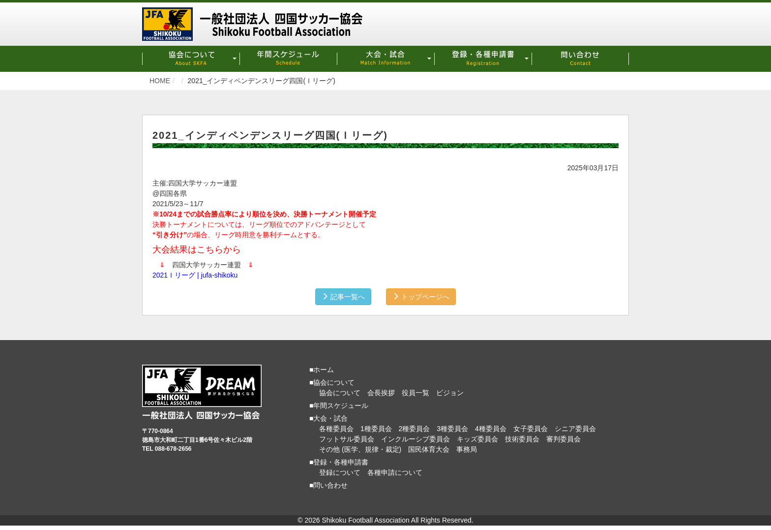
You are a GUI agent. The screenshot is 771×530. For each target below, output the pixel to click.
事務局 (466, 449)
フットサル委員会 (346, 438)
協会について (339, 392)
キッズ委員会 (477, 438)
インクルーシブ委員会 (415, 438)
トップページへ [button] (421, 296)
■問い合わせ (328, 485)
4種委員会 (490, 428)
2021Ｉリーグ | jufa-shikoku (194, 275)
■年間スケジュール (338, 405)
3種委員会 (452, 428)
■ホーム (321, 369)
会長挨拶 (381, 392)
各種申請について (394, 472)
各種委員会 (336, 428)
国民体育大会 (428, 449)
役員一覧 (415, 392)
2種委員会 (414, 428)
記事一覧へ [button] (342, 296)
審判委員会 (563, 438)
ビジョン (450, 392)
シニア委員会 (575, 428)
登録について (339, 472)
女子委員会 (530, 428)
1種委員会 (376, 428)
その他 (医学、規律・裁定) (360, 449)
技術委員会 (522, 438)
